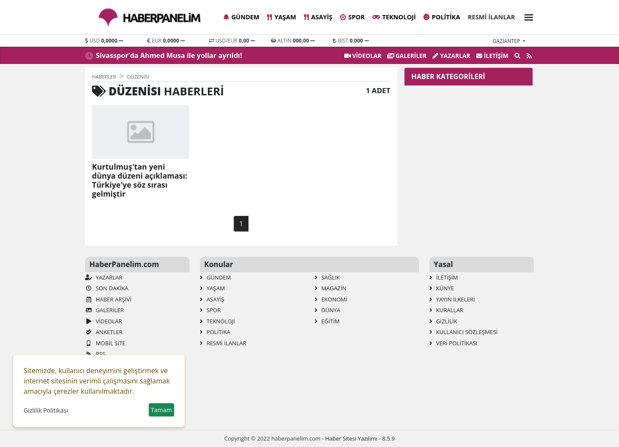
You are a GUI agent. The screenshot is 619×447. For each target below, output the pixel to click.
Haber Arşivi (108, 299)
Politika (441, 17)
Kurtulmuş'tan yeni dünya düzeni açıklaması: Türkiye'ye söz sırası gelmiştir (139, 180)
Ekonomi (331, 299)
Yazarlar (451, 56)
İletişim (492, 56)
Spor (352, 17)
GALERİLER (406, 56)
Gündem (241, 17)
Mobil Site (105, 343)
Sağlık (327, 277)
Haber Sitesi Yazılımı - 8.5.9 (360, 438)
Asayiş (318, 17)
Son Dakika (106, 288)
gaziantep (507, 41)
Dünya (327, 310)
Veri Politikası (453, 343)
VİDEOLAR (362, 56)
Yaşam (281, 17)
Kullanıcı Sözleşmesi (463, 332)
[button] (526, 16)
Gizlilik (443, 321)
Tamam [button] (161, 410)
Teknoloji (394, 17)
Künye (441, 288)
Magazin (330, 288)
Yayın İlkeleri (452, 299)
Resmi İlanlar (491, 17)
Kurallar (446, 310)
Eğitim (327, 321)
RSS (95, 354)
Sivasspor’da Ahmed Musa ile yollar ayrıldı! (169, 55)
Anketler (104, 332)
